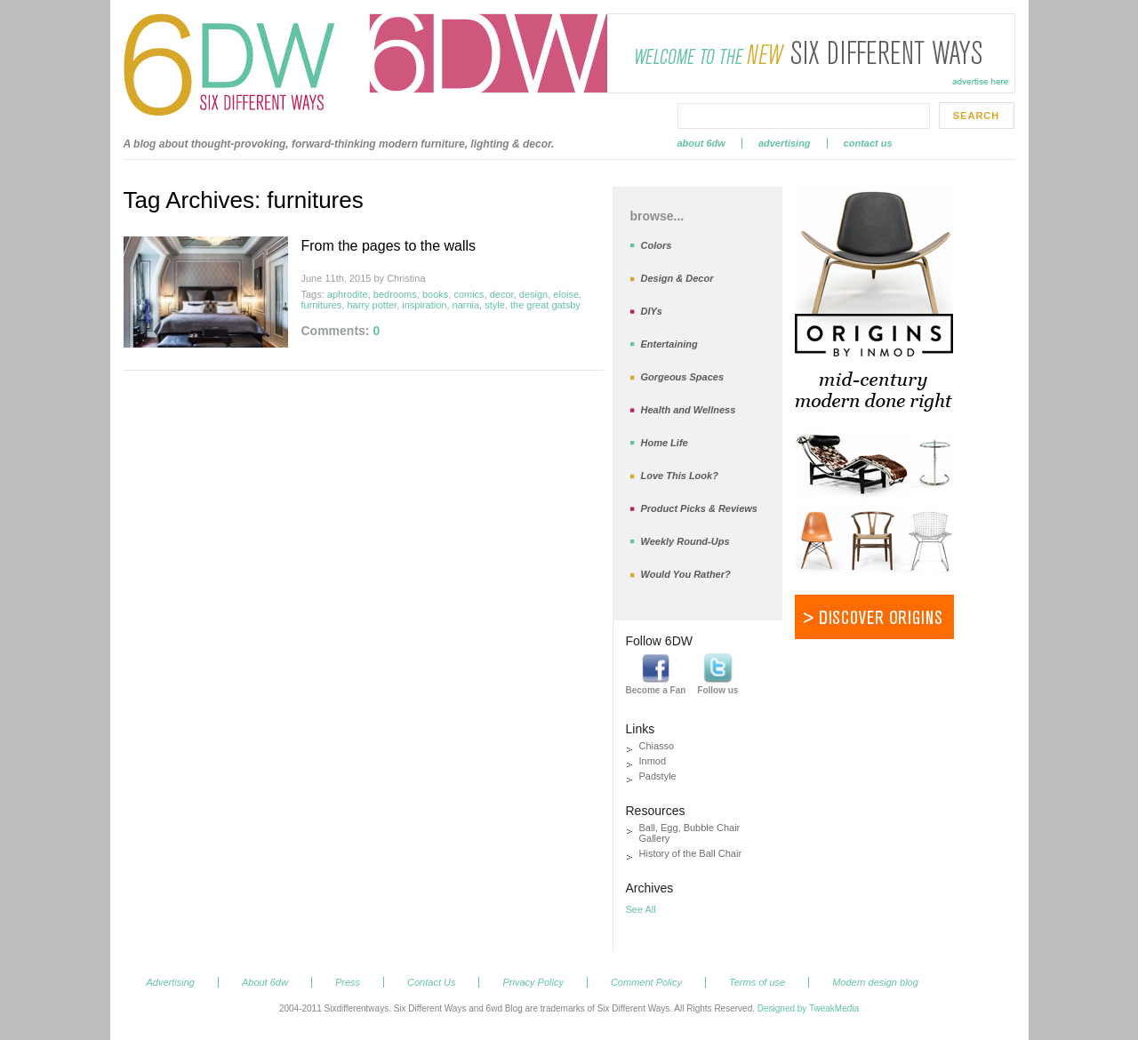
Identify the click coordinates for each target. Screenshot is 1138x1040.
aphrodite (347, 294)
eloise (566, 294)
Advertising (784, 143)
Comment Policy (646, 982)
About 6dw (701, 143)
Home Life (664, 442)
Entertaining (669, 344)
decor (502, 294)
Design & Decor (677, 278)
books (435, 294)
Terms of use (757, 982)
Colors (656, 245)
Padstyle (658, 776)
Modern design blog (875, 982)
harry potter (372, 305)
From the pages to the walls (389, 245)
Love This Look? (679, 475)
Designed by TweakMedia (808, 1008)
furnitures (321, 305)
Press (347, 982)
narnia (466, 305)
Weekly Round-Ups (685, 541)
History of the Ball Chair (690, 853)
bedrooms (395, 294)
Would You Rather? (686, 574)
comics (468, 294)
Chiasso (657, 745)
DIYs (651, 311)
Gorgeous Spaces (683, 377)
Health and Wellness (688, 409)
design (533, 294)
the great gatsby (545, 305)
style (495, 305)
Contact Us (868, 143)
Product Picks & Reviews (699, 508)
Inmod (653, 761)
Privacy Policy (532, 982)
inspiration (424, 305)
